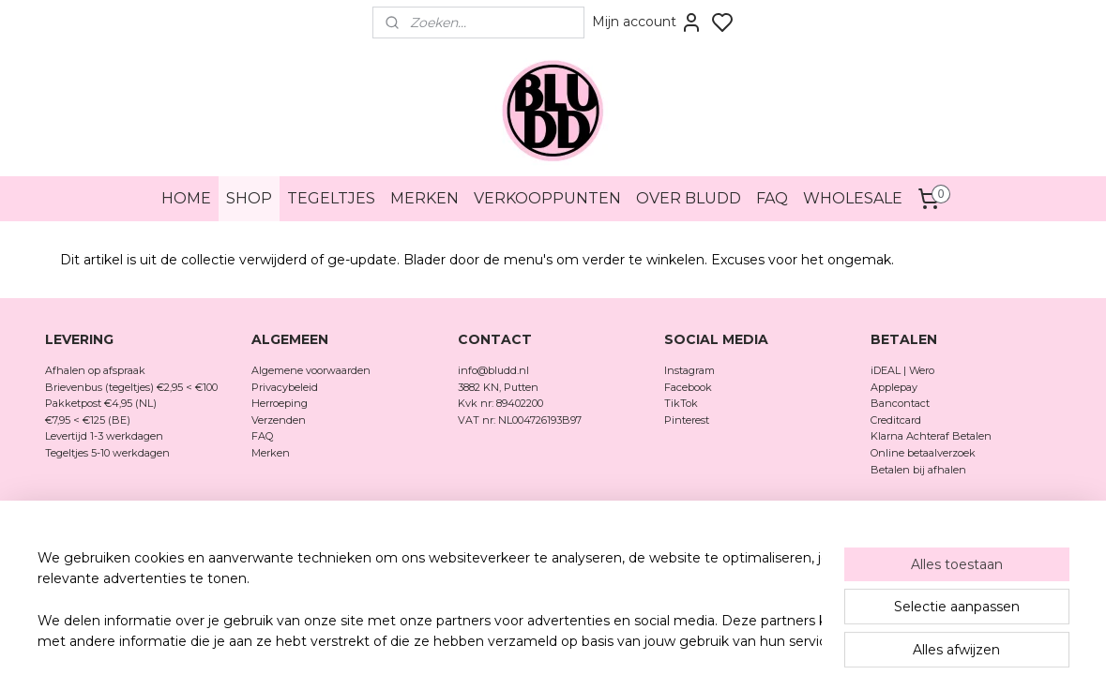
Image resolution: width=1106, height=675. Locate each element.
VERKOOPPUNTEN (547, 198)
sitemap (616, 559)
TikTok (681, 403)
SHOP (249, 198)
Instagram (689, 370)
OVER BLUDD (688, 198)
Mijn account (647, 22)
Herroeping (279, 403)
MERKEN (424, 198)
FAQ (772, 198)
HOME (186, 198)
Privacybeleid (284, 387)
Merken (270, 452)
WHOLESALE (852, 198)
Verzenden (278, 420)
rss (651, 559)
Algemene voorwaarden (311, 370)
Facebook (689, 387)
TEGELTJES (331, 198)
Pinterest (686, 420)
